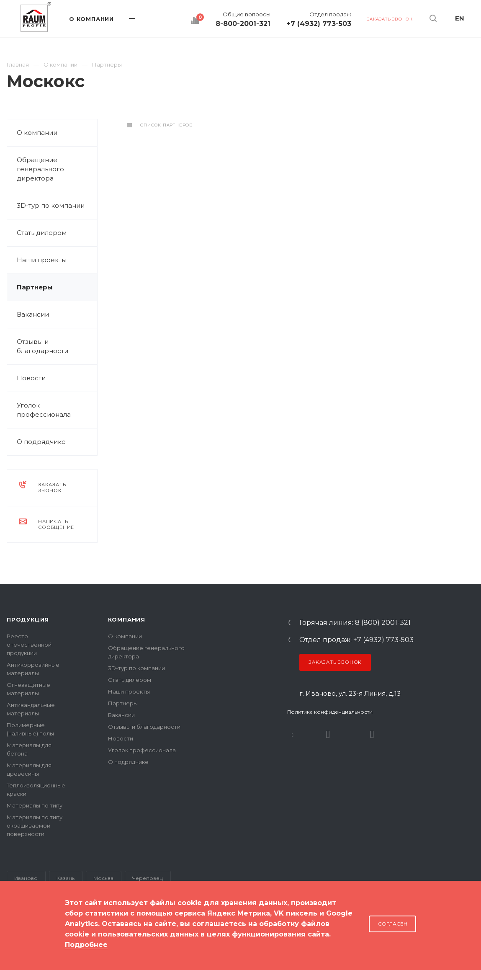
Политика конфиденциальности (330, 712)
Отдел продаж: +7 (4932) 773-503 (356, 640)
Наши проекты (42, 260)
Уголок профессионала (44, 409)
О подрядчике (41, 442)
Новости (31, 378)
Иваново (26, 878)
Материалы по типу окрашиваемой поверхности (34, 825)
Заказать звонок (335, 662)
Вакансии (33, 314)
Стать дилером (42, 233)
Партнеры (35, 287)
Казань (66, 878)
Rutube (328, 734)
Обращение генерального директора (40, 169)
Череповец (147, 878)
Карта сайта (24, 936)
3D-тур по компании (51, 205)
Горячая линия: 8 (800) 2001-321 (355, 622)
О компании (37, 133)
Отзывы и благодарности (42, 346)
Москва (103, 878)
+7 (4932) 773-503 (318, 24)
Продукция (28, 619)
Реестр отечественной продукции (29, 644)
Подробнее (86, 945)
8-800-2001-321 (243, 24)
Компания (126, 619)
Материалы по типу (34, 805)
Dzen (372, 734)
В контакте (292, 734)
